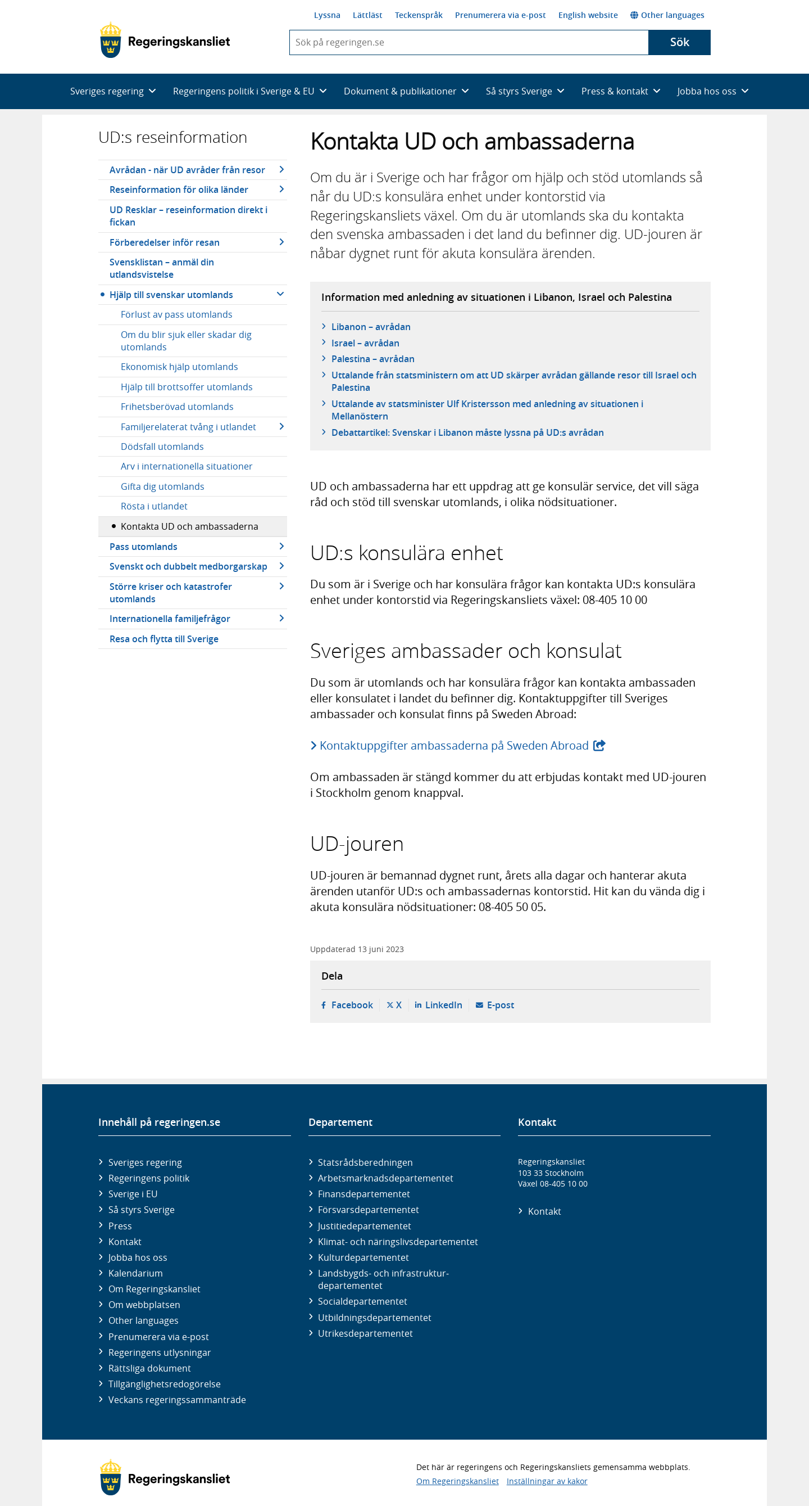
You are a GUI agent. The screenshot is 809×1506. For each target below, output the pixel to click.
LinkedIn (443, 1005)
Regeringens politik (148, 1178)
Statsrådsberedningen (365, 1162)
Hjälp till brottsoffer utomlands (187, 387)
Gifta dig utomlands (162, 486)
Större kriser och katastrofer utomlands (171, 592)
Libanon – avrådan (371, 327)
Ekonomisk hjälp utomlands (179, 366)
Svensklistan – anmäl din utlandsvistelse (162, 268)
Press (120, 1226)
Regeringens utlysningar (159, 1352)
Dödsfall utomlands (162, 446)
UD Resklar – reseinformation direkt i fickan (188, 216)
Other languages (667, 15)
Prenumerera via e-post (500, 15)
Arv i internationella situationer (187, 466)
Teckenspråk (419, 15)
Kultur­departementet (363, 1257)
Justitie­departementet (364, 1226)
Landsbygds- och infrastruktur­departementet (383, 1279)
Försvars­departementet (368, 1209)
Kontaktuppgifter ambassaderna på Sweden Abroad (455, 745)
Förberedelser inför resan (165, 242)
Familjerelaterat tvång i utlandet (188, 427)
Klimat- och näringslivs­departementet (398, 1242)
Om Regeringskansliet (154, 1289)
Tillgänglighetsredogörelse (164, 1384)
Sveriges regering (145, 1162)
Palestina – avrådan (373, 359)
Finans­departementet (364, 1194)
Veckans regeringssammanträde (177, 1400)
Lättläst (368, 15)
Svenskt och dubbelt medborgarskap (188, 566)
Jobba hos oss (137, 1257)
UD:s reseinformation (173, 137)
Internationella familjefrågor (170, 618)
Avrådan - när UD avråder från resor (187, 170)
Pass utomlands (144, 546)
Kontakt (125, 1242)
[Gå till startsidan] (164, 40)
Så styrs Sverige (141, 1209)
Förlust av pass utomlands (177, 314)
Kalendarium (135, 1273)
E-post (500, 1005)
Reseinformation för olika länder (179, 189)
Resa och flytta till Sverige (164, 639)
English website (588, 15)
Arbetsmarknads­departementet (385, 1178)
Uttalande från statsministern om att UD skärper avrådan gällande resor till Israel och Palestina (514, 381)
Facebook (352, 1005)
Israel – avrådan (365, 343)
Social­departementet (362, 1301)
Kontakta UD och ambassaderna (189, 526)
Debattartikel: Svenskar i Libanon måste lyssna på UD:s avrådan (467, 432)
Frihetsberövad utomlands (177, 406)
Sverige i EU (133, 1194)
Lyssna (327, 15)
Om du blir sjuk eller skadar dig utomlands (186, 340)
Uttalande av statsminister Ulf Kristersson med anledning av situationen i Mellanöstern (487, 410)
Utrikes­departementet (365, 1333)
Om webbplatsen (144, 1304)
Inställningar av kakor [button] (547, 1481)
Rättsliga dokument (149, 1368)
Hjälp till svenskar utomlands (171, 294)
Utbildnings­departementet (374, 1317)
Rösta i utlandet (154, 506)
